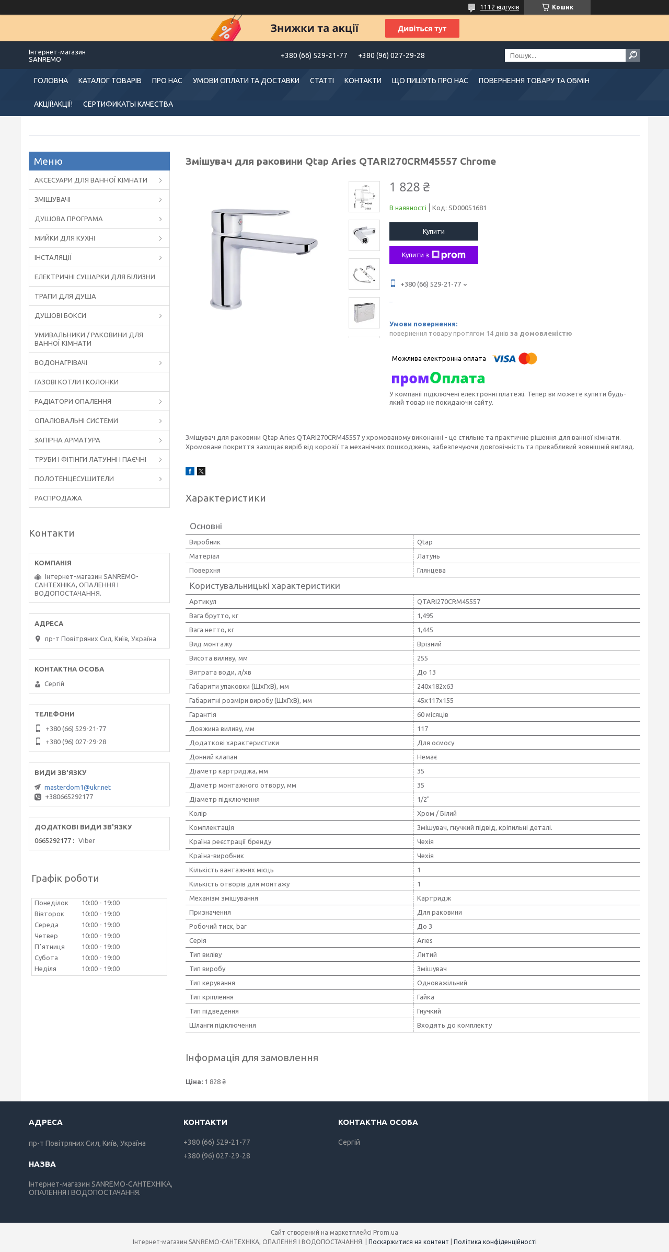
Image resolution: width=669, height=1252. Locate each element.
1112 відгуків (499, 7)
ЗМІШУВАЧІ (52, 199)
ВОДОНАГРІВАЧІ (60, 362)
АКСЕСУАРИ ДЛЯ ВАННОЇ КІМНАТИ (90, 180)
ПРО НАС (167, 80)
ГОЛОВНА (51, 80)
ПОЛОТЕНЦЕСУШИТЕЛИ (74, 478)
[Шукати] (633, 55)
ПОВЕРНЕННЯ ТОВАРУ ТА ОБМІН (534, 80)
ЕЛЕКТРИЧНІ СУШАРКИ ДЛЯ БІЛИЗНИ (94, 276)
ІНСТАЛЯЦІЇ (53, 257)
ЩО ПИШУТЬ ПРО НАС (430, 80)
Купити (434, 231)
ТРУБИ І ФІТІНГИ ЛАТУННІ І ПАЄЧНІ (90, 459)
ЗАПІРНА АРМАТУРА (67, 439)
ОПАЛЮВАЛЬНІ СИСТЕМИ (76, 420)
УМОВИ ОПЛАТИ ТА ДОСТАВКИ (246, 80)
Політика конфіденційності (495, 1241)
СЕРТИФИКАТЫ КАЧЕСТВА (128, 104)
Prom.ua (385, 1232)
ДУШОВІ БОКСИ (60, 315)
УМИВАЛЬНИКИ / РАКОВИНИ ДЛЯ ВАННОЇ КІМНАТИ (88, 339)
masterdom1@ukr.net (77, 787)
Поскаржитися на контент (408, 1241)
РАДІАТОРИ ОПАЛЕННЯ (72, 401)
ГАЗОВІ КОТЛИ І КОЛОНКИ (76, 381)
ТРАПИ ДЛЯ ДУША (65, 296)
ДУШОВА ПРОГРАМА (68, 218)
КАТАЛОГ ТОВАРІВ (110, 80)
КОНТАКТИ (363, 80)
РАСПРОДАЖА (58, 498)
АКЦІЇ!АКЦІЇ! (53, 104)
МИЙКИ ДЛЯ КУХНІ (64, 238)
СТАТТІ (322, 80)
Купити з (434, 255)
